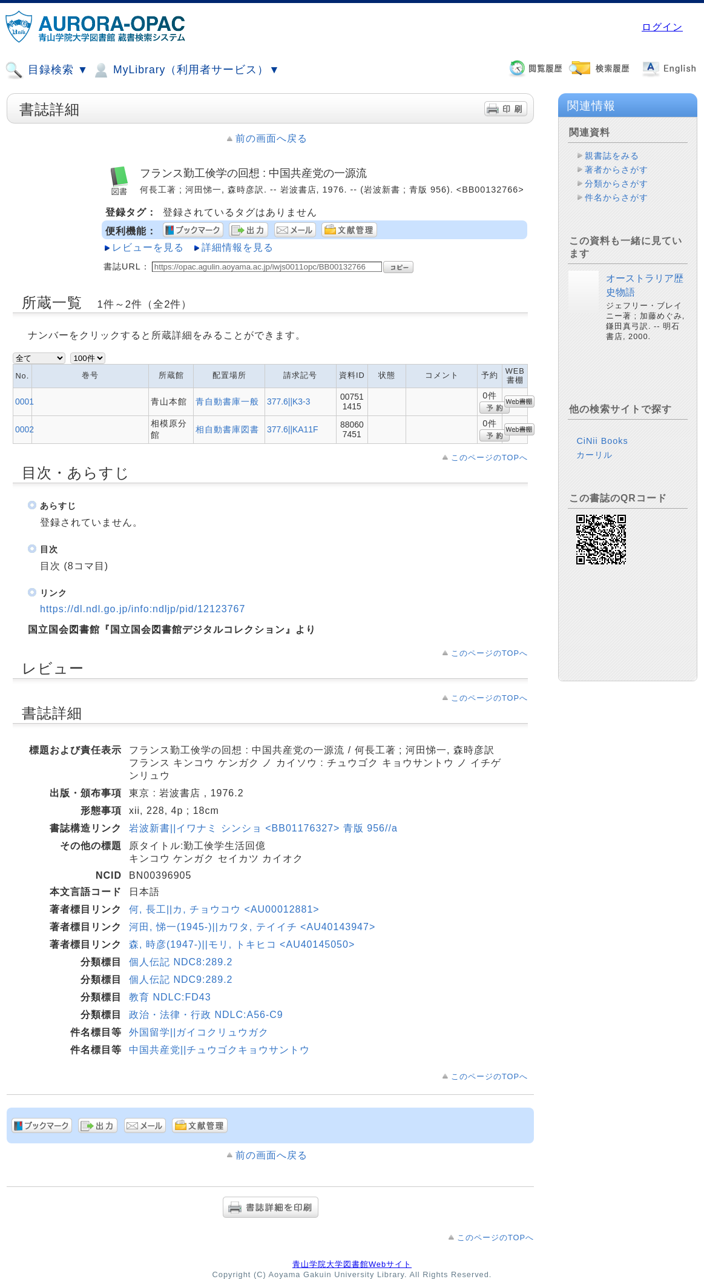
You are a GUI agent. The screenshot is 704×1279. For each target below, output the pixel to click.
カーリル (594, 455)
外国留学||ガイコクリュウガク (199, 1032)
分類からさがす (616, 183)
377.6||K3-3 (288, 401)
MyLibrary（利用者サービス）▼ (185, 70)
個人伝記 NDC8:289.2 (181, 962)
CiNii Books (602, 441)
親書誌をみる (612, 155)
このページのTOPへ (489, 457)
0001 (24, 401)
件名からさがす (616, 197)
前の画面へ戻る (271, 138)
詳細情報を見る (238, 247)
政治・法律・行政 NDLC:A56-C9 (206, 1015)
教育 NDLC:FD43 (170, 997)
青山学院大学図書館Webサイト (352, 1264)
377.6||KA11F (292, 429)
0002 (24, 429)
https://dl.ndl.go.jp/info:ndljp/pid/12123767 (142, 609)
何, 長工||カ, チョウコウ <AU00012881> (224, 909)
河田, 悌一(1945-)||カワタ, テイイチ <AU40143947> (252, 927)
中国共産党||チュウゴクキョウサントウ (219, 1050)
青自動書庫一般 (227, 401)
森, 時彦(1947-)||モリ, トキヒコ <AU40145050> (242, 944)
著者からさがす (616, 169)
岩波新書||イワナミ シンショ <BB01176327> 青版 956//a (263, 828)
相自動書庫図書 (227, 429)
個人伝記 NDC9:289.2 (181, 979)
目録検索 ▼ (46, 70)
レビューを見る (148, 247)
